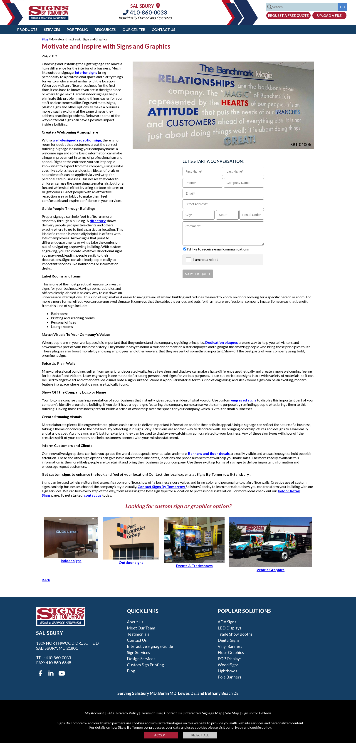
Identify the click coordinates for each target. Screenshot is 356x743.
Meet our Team (141, 627)
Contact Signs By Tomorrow (162, 486)
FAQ (110, 713)
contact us (92, 495)
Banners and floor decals (209, 453)
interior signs (86, 72)
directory (98, 220)
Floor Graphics (231, 652)
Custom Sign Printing (145, 664)
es (236, 342)
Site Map (232, 713)
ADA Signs (227, 621)
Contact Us (163, 29)
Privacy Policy (127, 713)
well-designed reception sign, (77, 140)
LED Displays (229, 627)
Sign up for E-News (256, 713)
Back (46, 580)
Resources (105, 29)
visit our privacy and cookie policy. (245, 727)
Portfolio (77, 29)
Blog (45, 39)
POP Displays (230, 658)
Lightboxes (227, 670)
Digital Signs (229, 640)
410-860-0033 (145, 12)
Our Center (133, 29)
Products (27, 29)
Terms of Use (151, 713)
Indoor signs (71, 558)
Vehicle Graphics (270, 567)
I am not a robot (205, 259)
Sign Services (138, 652)
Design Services (141, 658)
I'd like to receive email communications (218, 249)
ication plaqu (223, 342)
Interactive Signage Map (203, 713)
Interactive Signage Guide (150, 646)
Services (52, 29)
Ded (208, 342)
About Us (135, 621)
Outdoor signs (131, 560)
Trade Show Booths (235, 634)
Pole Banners (229, 676)
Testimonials (138, 634)
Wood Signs (228, 664)
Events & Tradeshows (194, 563)
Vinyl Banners (230, 646)
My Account (94, 713)
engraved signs (243, 400)
